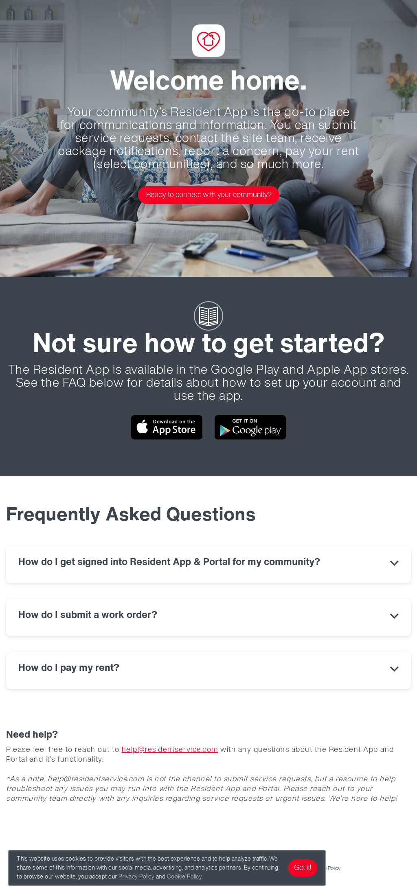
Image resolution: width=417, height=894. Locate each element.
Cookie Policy (184, 877)
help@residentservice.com (170, 750)
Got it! (302, 868)
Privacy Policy (136, 877)
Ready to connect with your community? (209, 195)
